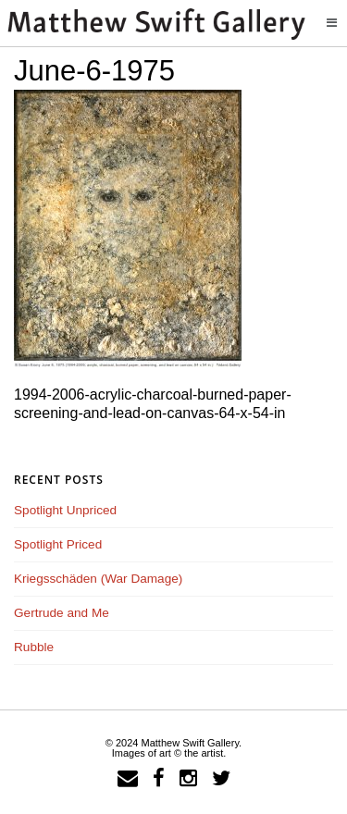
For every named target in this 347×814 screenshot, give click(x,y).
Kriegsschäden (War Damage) (98, 579)
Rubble (34, 647)
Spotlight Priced (58, 544)
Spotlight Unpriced (65, 510)
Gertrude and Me (61, 613)
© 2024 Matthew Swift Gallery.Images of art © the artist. (173, 747)
